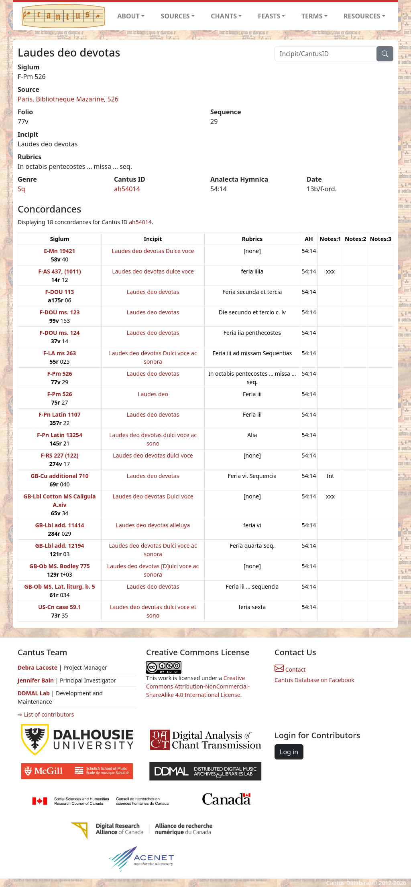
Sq (21, 188)
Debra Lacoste (37, 667)
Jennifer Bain (36, 680)
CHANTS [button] (224, 16)
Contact (290, 669)
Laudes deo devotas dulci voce (153, 455)
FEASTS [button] (269, 16)
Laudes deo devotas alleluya (153, 525)
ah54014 (127, 188)
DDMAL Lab (34, 693)
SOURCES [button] (175, 16)
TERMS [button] (312, 16)
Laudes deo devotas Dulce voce (153, 251)
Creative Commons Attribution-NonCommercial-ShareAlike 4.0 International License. (198, 686)
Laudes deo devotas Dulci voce (153, 496)
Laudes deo (153, 394)
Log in (289, 751)
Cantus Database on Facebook (314, 680)
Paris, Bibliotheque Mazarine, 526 (68, 99)
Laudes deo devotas (153, 292)
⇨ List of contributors (46, 714)
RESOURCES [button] (362, 16)
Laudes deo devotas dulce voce (153, 271)
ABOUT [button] (128, 16)
